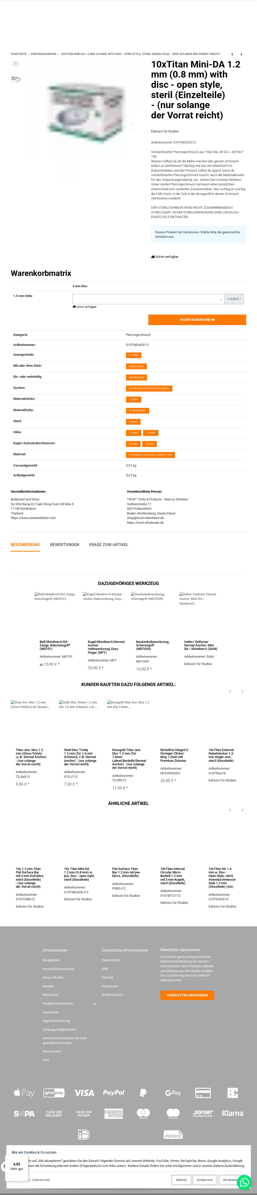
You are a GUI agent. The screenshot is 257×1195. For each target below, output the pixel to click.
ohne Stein (136, 366)
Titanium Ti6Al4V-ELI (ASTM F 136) (150, 455)
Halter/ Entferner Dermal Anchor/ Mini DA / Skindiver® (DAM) (200, 645)
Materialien (50, 995)
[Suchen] (233, 19)
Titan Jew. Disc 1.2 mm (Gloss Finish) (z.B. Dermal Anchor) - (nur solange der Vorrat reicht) (31, 757)
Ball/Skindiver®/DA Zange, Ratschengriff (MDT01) (55, 645)
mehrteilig (136, 377)
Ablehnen (175, 1179)
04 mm (150, 443)
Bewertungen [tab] (64, 544)
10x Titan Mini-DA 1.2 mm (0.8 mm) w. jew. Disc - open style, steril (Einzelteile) (79, 874)
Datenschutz (42, 1180)
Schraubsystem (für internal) (149, 388)
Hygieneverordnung (56, 1021)
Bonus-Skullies (53, 978)
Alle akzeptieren (230, 1179)
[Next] (243, 692)
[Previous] (230, 692)
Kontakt (48, 986)
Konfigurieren (201, 1179)
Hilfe (46, 1060)
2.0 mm (150, 432)
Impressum (110, 986)
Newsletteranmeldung (58, 969)
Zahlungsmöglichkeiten (59, 1029)
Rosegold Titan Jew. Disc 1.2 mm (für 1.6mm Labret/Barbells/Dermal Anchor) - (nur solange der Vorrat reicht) (129, 759)
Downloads (51, 1012)
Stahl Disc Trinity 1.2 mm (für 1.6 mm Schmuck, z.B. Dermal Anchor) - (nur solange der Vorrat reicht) (80, 757)
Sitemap (107, 978)
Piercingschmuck (138, 335)
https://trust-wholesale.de (145, 523)
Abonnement (52, 1052)
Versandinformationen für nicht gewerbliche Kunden (65, 1040)
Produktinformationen (58, 1003)
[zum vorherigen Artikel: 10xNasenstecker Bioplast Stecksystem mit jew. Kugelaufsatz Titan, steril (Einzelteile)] (232, 54)
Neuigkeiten (51, 960)
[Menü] (25, 1158)
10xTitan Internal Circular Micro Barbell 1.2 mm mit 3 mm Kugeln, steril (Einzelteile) (172, 876)
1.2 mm (133, 399)
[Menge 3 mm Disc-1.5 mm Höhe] (149, 299)
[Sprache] (214, 19)
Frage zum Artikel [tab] (108, 544)
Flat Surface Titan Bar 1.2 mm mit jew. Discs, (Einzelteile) (126, 872)
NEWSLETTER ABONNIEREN (187, 995)
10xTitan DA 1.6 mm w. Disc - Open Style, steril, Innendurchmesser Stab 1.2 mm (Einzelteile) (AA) (222, 877)
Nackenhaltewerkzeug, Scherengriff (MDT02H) (152, 645)
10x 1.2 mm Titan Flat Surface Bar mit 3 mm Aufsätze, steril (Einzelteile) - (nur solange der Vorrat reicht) (30, 877)
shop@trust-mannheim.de (145, 518)
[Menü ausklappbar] (243, 19)
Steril (133, 421)
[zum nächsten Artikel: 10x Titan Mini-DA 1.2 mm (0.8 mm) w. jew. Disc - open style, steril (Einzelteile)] (241, 54)
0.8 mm (133, 355)
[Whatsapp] (244, 1182)
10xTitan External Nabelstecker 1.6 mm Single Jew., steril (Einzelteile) (221, 755)
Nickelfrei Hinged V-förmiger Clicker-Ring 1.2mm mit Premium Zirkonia (174, 755)
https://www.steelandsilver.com (33, 518)
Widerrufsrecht (112, 995)
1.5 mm (133, 432)
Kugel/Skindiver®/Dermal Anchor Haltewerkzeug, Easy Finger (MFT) (106, 647)
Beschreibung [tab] (25, 544)
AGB (105, 969)
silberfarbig (137, 410)
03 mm (133, 443)
